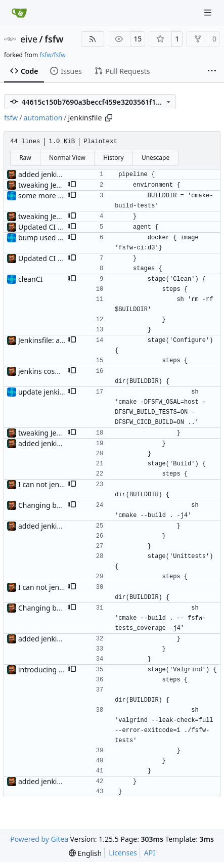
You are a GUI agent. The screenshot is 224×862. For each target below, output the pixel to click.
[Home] (19, 13)
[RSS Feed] (92, 39)
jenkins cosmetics (47, 371)
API (149, 852)
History (113, 157)
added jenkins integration (60, 174)
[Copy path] (108, 117)
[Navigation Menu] (209, 12)
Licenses (123, 852)
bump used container (53, 237)
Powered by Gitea (39, 839)
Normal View (67, 157)
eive (28, 39)
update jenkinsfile (47, 392)
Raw (25, 157)
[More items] (212, 71)
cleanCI (30, 279)
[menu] (85, 853)
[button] (72, 185)
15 (137, 39)
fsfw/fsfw (52, 55)
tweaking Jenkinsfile (51, 185)
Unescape (155, 157)
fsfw (53, 39)
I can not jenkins (45, 484)
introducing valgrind (52, 669)
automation (43, 117)
